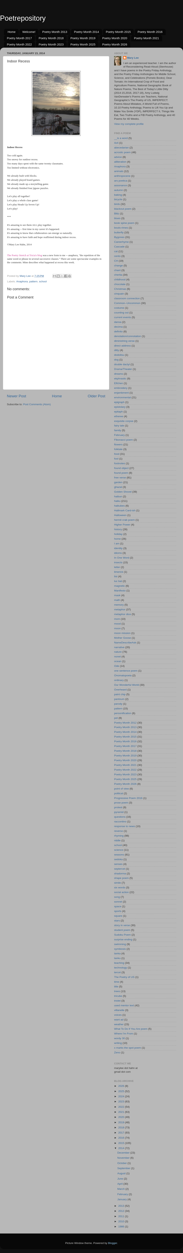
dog (116, 359)
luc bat (118, 581)
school (43, 281)
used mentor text (124, 1005)
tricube (118, 995)
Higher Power (122, 524)
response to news (124, 826)
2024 (121, 1096)
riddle (117, 840)
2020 (121, 1117)
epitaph (118, 411)
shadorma (120, 873)
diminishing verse (124, 340)
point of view (121, 788)
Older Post (96, 396)
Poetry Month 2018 (51, 38)
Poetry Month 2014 (86, 31)
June (120, 1178)
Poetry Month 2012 (125, 722)
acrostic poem (122, 152)
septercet (119, 868)
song (117, 896)
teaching (119, 962)
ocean (117, 661)
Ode (116, 665)
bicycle (118, 199)
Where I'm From (123, 1033)
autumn (118, 190)
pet (116, 717)
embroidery (121, 387)
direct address (122, 345)
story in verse (122, 925)
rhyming (119, 835)
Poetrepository (23, 18)
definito (118, 331)
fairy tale (119, 425)
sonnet (118, 901)
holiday (118, 534)
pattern (33, 281)
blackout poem (122, 208)
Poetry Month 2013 (54, 31)
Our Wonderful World (126, 684)
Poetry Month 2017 (19, 38)
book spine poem (124, 222)
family (117, 430)
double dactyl (122, 364)
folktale (118, 449)
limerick (118, 571)
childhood (120, 279)
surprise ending (123, 939)
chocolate (120, 284)
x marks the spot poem (127, 1047)
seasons (119, 854)
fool (116, 458)
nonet (117, 656)
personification (122, 713)
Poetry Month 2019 (82, 38)
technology (120, 967)
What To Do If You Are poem (130, 1028)
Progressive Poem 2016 (128, 798)
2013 (121, 1205)
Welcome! (28, 31)
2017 (121, 1132)
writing (118, 1043)
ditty (116, 350)
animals (118, 171)
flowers (118, 444)
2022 (121, 1106)
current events (122, 317)
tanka (117, 953)
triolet (117, 1000)
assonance (120, 185)
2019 (121, 1122)
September (124, 1168)
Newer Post (16, 396)
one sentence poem (126, 670)
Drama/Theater (123, 369)
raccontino (120, 821)
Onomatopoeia (123, 675)
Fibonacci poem (123, 439)
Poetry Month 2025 (82, 44)
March (121, 1188)
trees (117, 991)
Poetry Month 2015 (118, 31)
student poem (122, 930)
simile (117, 882)
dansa (117, 322)
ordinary (119, 680)
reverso (118, 830)
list (115, 576)
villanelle (119, 1010)
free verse (120, 477)
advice (118, 157)
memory (119, 604)
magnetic (119, 585)
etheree (118, 416)
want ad (118, 1019)
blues (117, 218)
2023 (121, 1101)
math (117, 600)
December (123, 1152)
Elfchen (118, 383)
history (118, 529)
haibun (118, 496)
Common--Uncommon (127, 303)
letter (117, 567)
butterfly (119, 232)
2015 (121, 1143)
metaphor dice (122, 614)
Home (12, 31)
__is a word (121, 138)
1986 (121, 1226)
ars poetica (120, 180)
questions (120, 816)
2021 (121, 1111)
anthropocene (122, 175)
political (118, 793)
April (120, 1183)
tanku (117, 958)
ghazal (118, 487)
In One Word (121, 557)
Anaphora (22, 281)
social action (121, 892)
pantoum (119, 699)
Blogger (112, 1243)
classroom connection (127, 298)
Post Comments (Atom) (37, 404)
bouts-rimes (121, 227)
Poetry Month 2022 (19, 44)
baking (118, 194)
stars (117, 920)
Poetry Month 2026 (114, 44)
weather (119, 1024)
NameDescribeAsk (125, 642)
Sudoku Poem (122, 934)
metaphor (119, 609)
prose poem (121, 802)
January (122, 1199)
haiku (117, 501)
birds (117, 204)
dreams (118, 373)
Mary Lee (133, 57)
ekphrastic (120, 378)
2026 (121, 1085)
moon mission (122, 633)
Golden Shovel (123, 491)
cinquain (119, 293)
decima (118, 326)
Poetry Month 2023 (51, 44)
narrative (119, 647)
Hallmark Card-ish (124, 510)
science (118, 849)
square (118, 915)
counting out (121, 312)
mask (117, 595)
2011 (121, 1216)
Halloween (120, 515)
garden (118, 482)
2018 (121, 1127)
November (123, 1157)
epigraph (119, 402)
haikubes (119, 505)
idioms (118, 552)
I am (116, 543)
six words (119, 887)
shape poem (121, 878)
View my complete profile (129, 123)
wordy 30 (119, 1038)
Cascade (119, 246)
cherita (118, 274)
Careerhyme (121, 241)
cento (117, 256)
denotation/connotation (127, 336)
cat (116, 251)
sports (117, 911)
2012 (121, 1210)
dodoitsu (119, 354)
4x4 (116, 142)
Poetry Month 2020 (114, 38)
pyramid (119, 812)
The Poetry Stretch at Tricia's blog (24, 255)
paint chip (120, 694)
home (117, 538)
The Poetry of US (124, 977)
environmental (122, 397)
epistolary (120, 406)
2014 (121, 1148)
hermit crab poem (124, 519)
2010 (121, 1221)
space (117, 906)
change (118, 265)
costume (119, 307)
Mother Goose (122, 637)
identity (118, 548)
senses (118, 864)
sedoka (118, 859)
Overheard (120, 689)
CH (116, 260)
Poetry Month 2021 (146, 38)
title (116, 986)
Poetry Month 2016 (150, 31)
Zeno (117, 1052)
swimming (120, 944)
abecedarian (121, 147)
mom (117, 618)
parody (118, 703)
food (116, 453)
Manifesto (120, 590)
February (119, 435)
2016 (121, 1137)
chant (117, 270)
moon (117, 628)
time (116, 981)
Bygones (119, 237)
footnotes (119, 463)
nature (118, 651)
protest (118, 807)
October (122, 1163)
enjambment (121, 392)
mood (117, 623)
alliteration (120, 161)
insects (118, 562)
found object (121, 468)
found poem (121, 472)
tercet (117, 972)
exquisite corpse (123, 421)
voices (118, 1014)
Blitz (116, 213)
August (121, 1173)
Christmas (120, 288)
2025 (121, 1091)
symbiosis (120, 948)
